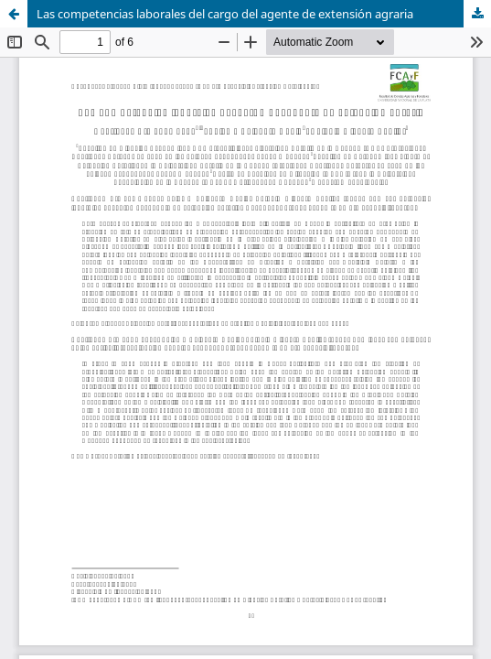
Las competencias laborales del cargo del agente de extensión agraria (225, 13)
